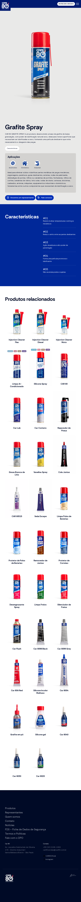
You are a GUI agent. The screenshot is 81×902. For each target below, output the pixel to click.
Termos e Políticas (15, 833)
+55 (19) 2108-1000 (52, 847)
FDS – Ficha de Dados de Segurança (25, 829)
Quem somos (12, 816)
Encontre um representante (20, 198)
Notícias (9, 825)
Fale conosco (44, 198)
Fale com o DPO (14, 837)
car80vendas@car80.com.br (54, 850)
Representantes (14, 812)
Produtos (10, 808)
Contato (9, 821)
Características (12, 148)
